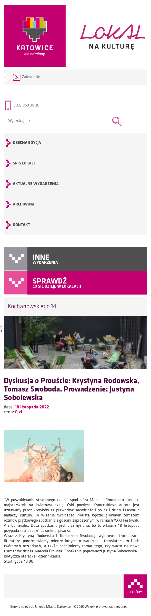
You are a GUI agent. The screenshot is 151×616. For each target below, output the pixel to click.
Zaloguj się (31, 77)
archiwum (23, 204)
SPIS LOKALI (24, 163)
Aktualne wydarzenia (36, 184)
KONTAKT (21, 225)
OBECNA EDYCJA (27, 143)
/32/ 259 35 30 (26, 105)
